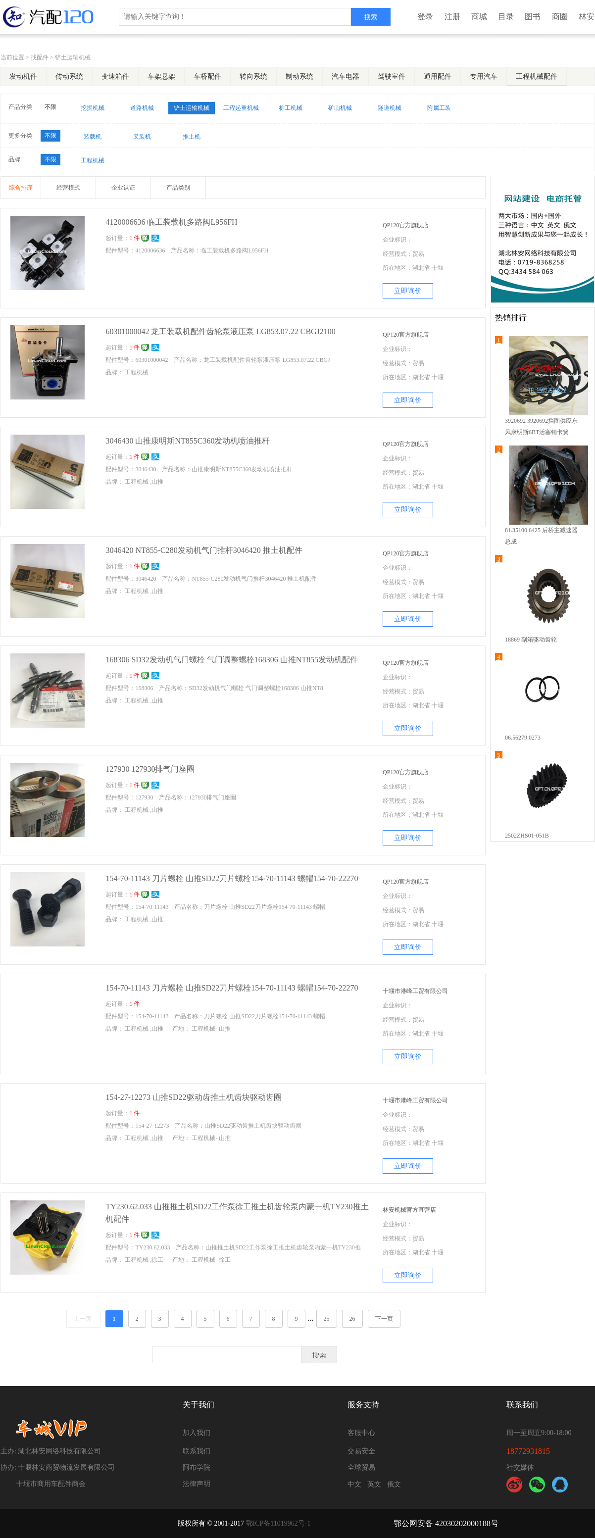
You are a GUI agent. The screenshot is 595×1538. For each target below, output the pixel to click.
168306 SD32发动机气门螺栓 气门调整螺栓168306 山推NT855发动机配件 (231, 659)
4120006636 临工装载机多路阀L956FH (171, 222)
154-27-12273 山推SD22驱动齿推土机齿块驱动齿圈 (193, 1097)
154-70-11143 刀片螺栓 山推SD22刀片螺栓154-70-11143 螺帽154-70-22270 (231, 878)
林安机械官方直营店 (409, 1209)
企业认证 (123, 187)
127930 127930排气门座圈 (150, 769)
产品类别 (178, 187)
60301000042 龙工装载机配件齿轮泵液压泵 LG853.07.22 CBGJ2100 (220, 331)
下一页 (384, 1318)
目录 (506, 16)
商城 (479, 16)
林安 (587, 16)
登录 (425, 16)
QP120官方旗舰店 (406, 225)
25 (327, 1318)
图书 (533, 16)
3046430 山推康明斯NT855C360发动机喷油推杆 (187, 441)
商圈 (560, 16)
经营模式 (68, 187)
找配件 (40, 57)
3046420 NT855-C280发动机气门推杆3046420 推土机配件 (203, 550)
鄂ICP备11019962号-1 (278, 1523)
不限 (50, 106)
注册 (452, 16)
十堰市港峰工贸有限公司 (415, 991)
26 (352, 1318)
